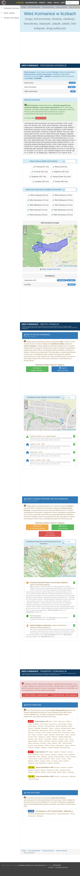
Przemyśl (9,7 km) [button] (41, 166)
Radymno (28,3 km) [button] (60, 171)
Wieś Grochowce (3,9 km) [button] (62, 214)
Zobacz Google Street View (51, 269)
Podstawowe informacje (11, 8)
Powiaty (42, 2)
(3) (62, 368)
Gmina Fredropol (61, 7)
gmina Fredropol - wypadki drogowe (35, 693)
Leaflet (59, 265)
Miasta (56, 2)
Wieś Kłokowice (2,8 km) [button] (62, 200)
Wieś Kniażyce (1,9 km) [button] (62, 195)
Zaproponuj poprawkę (41, 117)
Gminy (49, 2)
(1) (37, 368)
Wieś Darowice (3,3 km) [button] (62, 205)
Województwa (31, 2)
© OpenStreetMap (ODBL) (69, 265)
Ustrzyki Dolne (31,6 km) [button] (60, 176)
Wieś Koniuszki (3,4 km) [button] (37, 209)
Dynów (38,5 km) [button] (60, 181)
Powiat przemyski (48, 7)
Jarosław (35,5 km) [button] (40, 181)
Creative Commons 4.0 (26, 860)
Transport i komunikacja (11, 18)
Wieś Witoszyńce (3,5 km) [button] (62, 209)
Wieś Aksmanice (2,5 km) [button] (37, 200)
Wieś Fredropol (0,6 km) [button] (38, 195)
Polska (24, 7)
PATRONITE (57, 860)
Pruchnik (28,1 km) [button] (39, 171)
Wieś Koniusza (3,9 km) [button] (37, 214)
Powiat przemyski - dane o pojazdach (64, 693)
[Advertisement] (10, 32)
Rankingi (20, 2)
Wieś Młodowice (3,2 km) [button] (38, 205)
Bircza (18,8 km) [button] (59, 166)
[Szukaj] (72, 3)
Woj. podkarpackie (34, 7)
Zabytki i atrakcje (9, 13)
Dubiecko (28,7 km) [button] (37, 176)
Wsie (63, 2)
